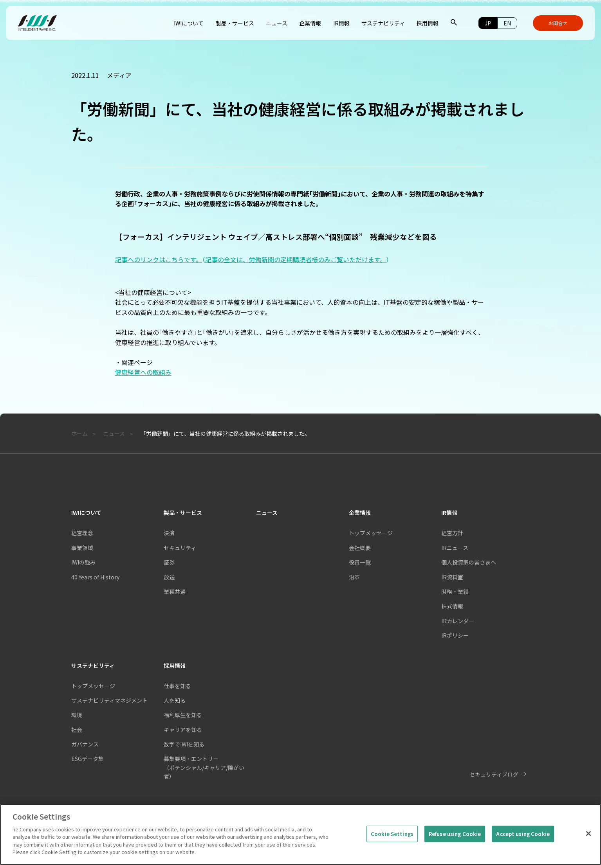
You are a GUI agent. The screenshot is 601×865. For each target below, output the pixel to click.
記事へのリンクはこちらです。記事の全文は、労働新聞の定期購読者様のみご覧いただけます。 (252, 259)
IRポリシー (455, 635)
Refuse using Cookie (455, 849)
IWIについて (86, 512)
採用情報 (175, 665)
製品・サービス (183, 512)
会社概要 (360, 548)
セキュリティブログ (493, 774)
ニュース (267, 512)
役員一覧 (360, 562)
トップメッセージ (93, 686)
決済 (169, 533)
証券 (169, 562)
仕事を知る (177, 686)
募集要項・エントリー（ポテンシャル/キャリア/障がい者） (204, 767)
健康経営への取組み (143, 372)
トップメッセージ (371, 533)
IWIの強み (83, 562)
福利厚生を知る (183, 715)
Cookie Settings (392, 849)
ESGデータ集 (87, 758)
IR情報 (449, 512)
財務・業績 (455, 591)
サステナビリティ (93, 665)
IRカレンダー (457, 621)
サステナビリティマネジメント (109, 700)
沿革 (354, 577)
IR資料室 (452, 577)
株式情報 (452, 606)
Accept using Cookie (522, 849)
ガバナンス (85, 744)
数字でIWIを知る (184, 744)
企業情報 (360, 512)
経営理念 (82, 533)
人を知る (175, 700)
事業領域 (82, 548)
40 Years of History (95, 577)
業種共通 (175, 591)
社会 (76, 730)
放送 (169, 577)
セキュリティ (180, 548)
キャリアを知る (183, 730)
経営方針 (452, 533)
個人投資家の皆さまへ (468, 562)
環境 (76, 715)
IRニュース (454, 548)
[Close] (588, 849)
